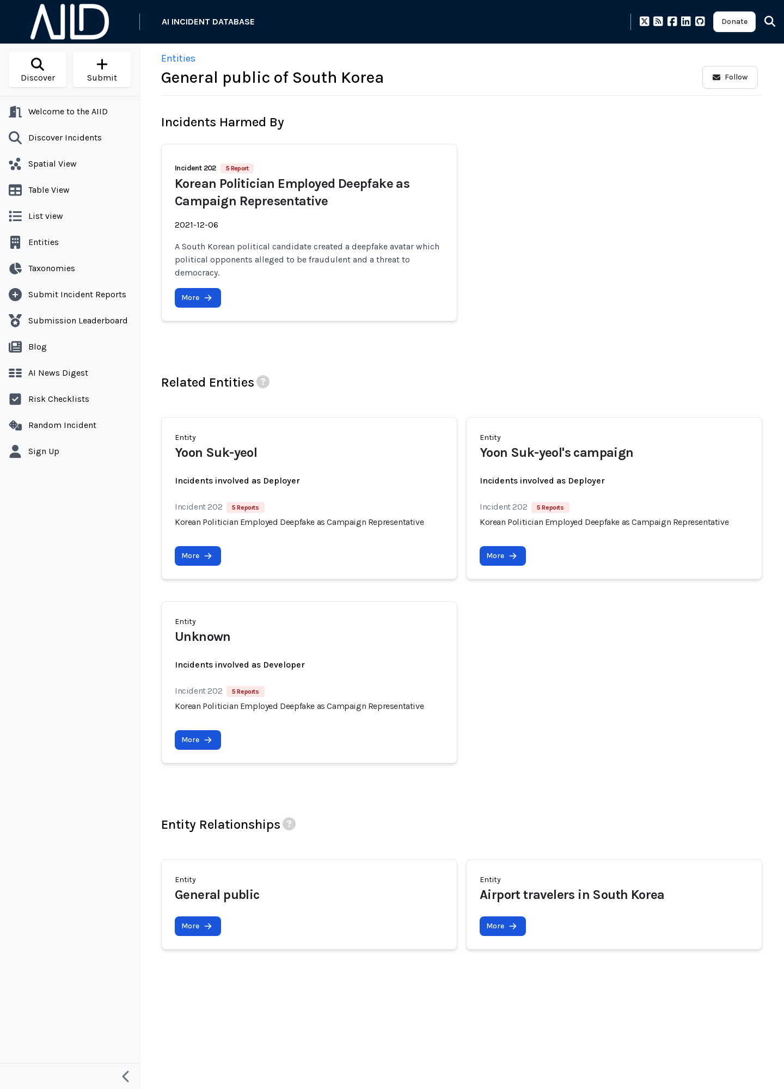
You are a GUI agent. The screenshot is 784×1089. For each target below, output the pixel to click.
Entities (178, 58)
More (196, 297)
